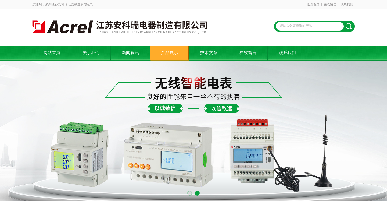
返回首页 (313, 4)
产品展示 (169, 52)
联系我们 (346, 4)
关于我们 (91, 52)
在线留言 (330, 4)
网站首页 (51, 52)
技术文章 (208, 52)
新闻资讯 (130, 52)
